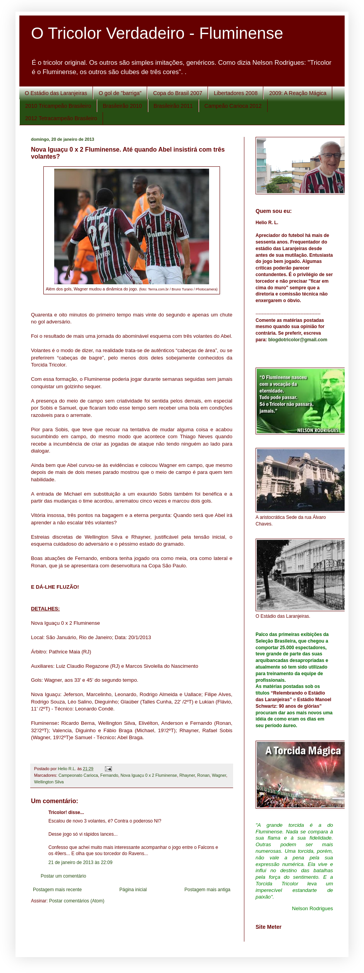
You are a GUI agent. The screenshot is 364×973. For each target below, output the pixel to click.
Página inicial (133, 889)
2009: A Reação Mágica (297, 93)
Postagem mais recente (57, 889)
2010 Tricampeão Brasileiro (58, 106)
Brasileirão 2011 (173, 106)
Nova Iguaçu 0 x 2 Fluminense (148, 775)
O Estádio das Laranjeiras (56, 93)
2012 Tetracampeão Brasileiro (61, 118)
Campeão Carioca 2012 (233, 106)
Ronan (203, 775)
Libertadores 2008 (236, 93)
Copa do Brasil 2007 (177, 93)
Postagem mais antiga (207, 889)
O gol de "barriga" (120, 93)
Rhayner (187, 775)
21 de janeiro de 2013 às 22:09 (80, 862)
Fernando (109, 775)
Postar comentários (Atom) (77, 901)
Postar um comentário (63, 876)
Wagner (219, 775)
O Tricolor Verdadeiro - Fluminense (157, 33)
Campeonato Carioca (78, 775)
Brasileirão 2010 (122, 106)
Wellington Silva (49, 781)
